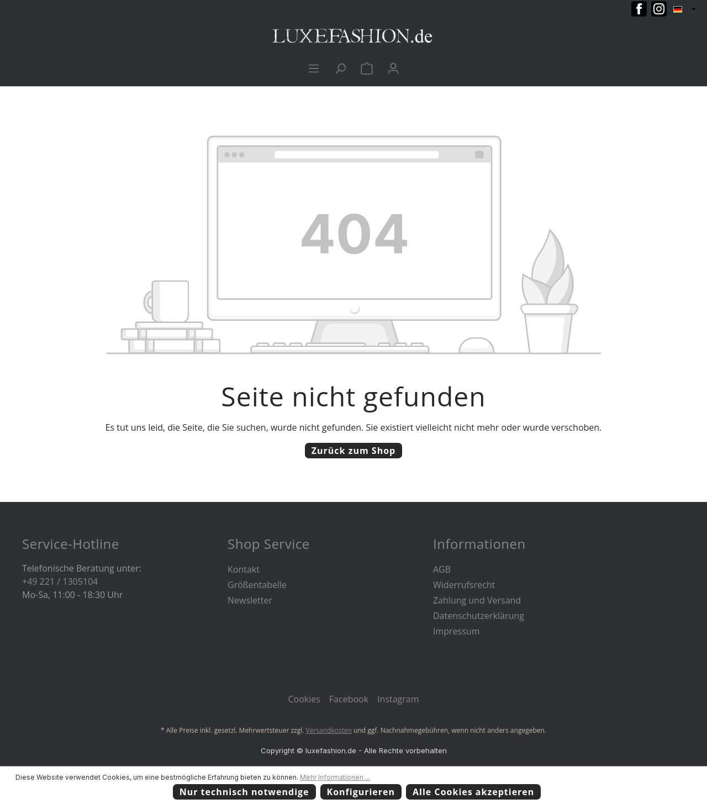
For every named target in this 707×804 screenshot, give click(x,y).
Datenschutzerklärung (478, 616)
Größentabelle (257, 585)
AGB (442, 569)
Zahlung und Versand (477, 600)
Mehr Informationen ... (335, 777)
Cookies (304, 699)
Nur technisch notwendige (244, 792)
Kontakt (244, 569)
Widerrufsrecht (464, 585)
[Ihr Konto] (393, 68)
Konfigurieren (361, 792)
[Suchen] (340, 68)
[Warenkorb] (367, 68)
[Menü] (313, 68)
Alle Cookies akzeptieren (473, 792)
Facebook (348, 699)
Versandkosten (329, 730)
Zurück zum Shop (353, 451)
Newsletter (250, 600)
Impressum (456, 631)
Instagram (398, 699)
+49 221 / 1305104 (60, 581)
